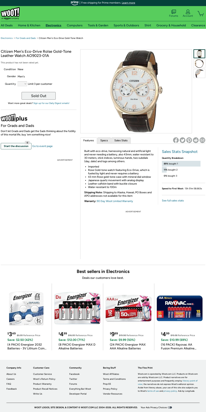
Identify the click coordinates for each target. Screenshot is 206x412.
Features (88, 140)
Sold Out (38, 96)
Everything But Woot (80, 389)
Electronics (7, 38)
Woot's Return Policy (44, 379)
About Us (11, 374)
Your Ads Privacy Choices (154, 407)
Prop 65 (107, 384)
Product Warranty (42, 384)
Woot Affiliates (111, 374)
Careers (10, 379)
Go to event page (42, 146)
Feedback (11, 389)
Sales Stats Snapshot (180, 151)
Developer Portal (78, 393)
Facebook (74, 374)
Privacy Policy (110, 389)
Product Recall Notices (45, 389)
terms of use (153, 391)
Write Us (37, 393)
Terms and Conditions (114, 379)
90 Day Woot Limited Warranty (115, 201)
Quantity (10, 84)
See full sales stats (173, 200)
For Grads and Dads (26, 38)
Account (188, 13)
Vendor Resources (112, 393)
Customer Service (42, 374)
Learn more (128, 2)
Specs (104, 140)
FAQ (8, 384)
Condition (10, 69)
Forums (173, 13)
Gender (11, 76)
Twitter (73, 379)
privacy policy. (170, 391)
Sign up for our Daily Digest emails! (51, 103)
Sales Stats (121, 140)
